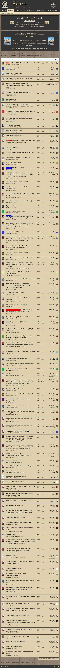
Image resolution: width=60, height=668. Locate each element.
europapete (8, 212)
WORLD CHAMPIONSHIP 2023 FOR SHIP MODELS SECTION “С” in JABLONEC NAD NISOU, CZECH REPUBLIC (19, 285)
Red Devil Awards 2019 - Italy (14, 505)
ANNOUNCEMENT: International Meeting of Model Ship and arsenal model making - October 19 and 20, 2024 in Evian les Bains (20, 174)
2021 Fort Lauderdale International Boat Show (19, 406)
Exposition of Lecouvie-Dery (14, 206)
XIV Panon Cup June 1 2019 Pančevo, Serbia (19, 500)
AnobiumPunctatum (50, 84)
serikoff (7, 126)
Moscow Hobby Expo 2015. (14, 646)
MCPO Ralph (52, 311)
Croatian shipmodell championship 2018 (17, 615)
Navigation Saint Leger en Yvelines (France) (19, 201)
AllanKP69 (8, 233)
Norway (53, 487)
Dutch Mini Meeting (11, 147)
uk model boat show (12, 461)
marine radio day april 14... (14, 68)
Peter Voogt (8, 149)
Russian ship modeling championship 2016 (18, 522)
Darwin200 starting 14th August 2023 (17, 317)
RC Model (8, 339)
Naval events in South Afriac (14, 73)
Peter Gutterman (9, 275)
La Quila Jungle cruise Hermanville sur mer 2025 (20, 152)
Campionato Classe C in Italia (14, 389)
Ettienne (8, 74)
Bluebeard (8, 407)
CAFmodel (8, 477)
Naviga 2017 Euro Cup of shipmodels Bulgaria (19, 466)
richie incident (9, 107)
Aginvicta (53, 535)
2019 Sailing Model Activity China (15, 476)
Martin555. (52, 359)
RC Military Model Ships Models (21, 168)
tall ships (8, 374)
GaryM (53, 621)
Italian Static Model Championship (16, 135)
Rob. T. (7, 131)
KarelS (7, 114)
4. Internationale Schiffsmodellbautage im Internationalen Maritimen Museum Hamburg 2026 (19, 85)
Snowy (53, 467)
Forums (10, 10)
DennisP (8, 100)
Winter (7, 228)
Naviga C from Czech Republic (15, 292)
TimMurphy (8, 64)
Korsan (7, 360)
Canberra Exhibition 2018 (13, 568)
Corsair (53, 238)
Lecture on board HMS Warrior (15, 232)
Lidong (7, 402)
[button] (24, 10)
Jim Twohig (52, 352)
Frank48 (8, 137)
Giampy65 (8, 280)
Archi (54, 105)
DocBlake (8, 496)
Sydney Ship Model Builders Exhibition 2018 (19, 603)
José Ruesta (8, 159)
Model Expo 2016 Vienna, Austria (15, 641)
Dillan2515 (52, 93)
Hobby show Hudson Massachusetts (16, 369)
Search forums (10, 13)
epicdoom (8, 584)
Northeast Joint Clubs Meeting (19, 62)
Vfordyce (53, 437)
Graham (8, 395)
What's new (19, 10)
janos (7, 482)
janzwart (8, 190)
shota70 (53, 412)
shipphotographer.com (11, 197)
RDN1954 (8, 365)
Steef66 (7, 95)
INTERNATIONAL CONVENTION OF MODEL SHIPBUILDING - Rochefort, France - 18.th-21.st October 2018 (20, 264)
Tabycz (7, 289)
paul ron (8, 69)
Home (4, 10)
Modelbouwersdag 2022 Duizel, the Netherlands (20, 363)
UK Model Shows (11, 99)
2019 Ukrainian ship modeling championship (19, 425)
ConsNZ (53, 164)
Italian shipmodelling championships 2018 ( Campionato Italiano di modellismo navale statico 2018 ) (20, 622)
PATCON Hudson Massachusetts (15, 211)
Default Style (5, 666)
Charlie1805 (52, 264)
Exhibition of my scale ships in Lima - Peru (18, 157)
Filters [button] (55, 59)
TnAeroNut (52, 79)
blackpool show (10, 555)
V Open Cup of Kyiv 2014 (13, 163)
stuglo (53, 432)
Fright (7, 638)
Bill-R (54, 224)
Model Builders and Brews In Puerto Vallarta (19, 258)
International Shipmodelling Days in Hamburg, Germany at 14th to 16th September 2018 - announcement (19, 589)
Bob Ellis (53, 100)
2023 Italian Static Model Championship (17, 305)
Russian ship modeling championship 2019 (18, 431)
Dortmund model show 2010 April (15, 517)
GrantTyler (52, 299)
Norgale (53, 280)
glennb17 (53, 247)
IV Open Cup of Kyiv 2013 (13, 125)
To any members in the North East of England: (19, 394)
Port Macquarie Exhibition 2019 (15, 481)
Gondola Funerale (11, 471)
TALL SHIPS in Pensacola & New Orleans (18, 636)
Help (51, 666)
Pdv (54, 323)
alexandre (8, 154)
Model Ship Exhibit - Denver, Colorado (17, 182)
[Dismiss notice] (57, 17)
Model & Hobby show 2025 (14, 130)
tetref (7, 294)
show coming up (10, 534)
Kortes (7, 79)
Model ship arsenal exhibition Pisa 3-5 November (20, 279)
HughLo (7, 121)
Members (29, 10)
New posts (3, 13)
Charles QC (52, 477)
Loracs (7, 207)
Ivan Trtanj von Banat (10, 472)
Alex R (53, 158)
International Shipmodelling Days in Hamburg (19, 78)
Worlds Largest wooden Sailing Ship (16, 358)
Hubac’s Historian (51, 293)
